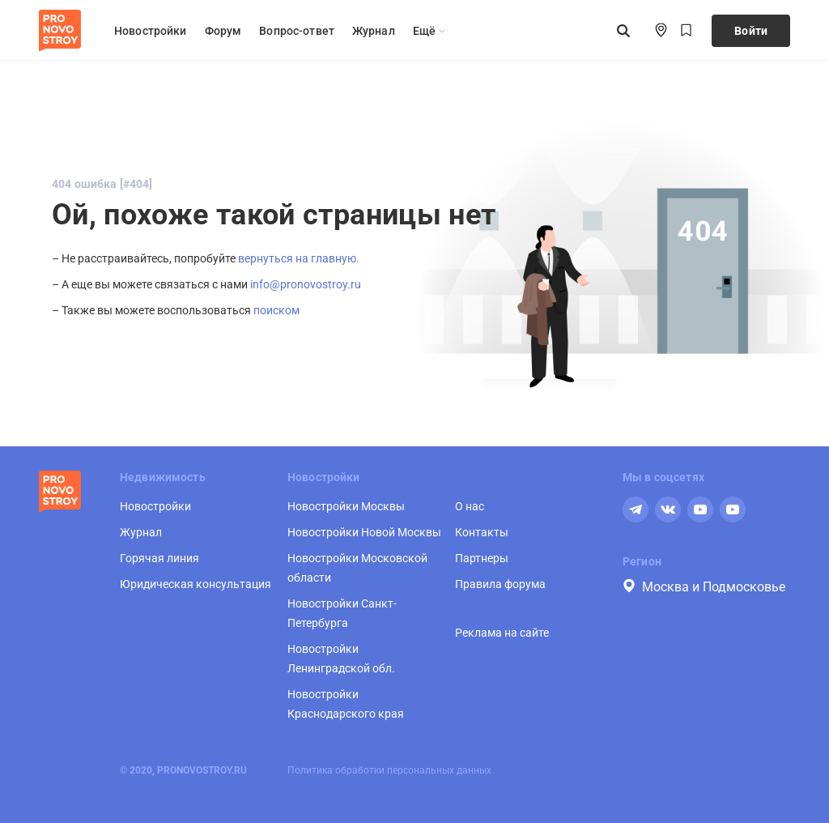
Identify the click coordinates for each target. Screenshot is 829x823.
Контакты (481, 532)
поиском (276, 310)
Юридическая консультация (195, 584)
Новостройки (150, 30)
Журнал (373, 30)
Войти (750, 30)
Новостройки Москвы (346, 506)
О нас (469, 506)
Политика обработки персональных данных (389, 770)
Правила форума (500, 584)
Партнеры (481, 558)
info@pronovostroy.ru (305, 284)
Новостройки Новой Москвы (364, 532)
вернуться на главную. (298, 258)
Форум (223, 30)
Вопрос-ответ (296, 30)
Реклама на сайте (502, 632)
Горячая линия (159, 558)
